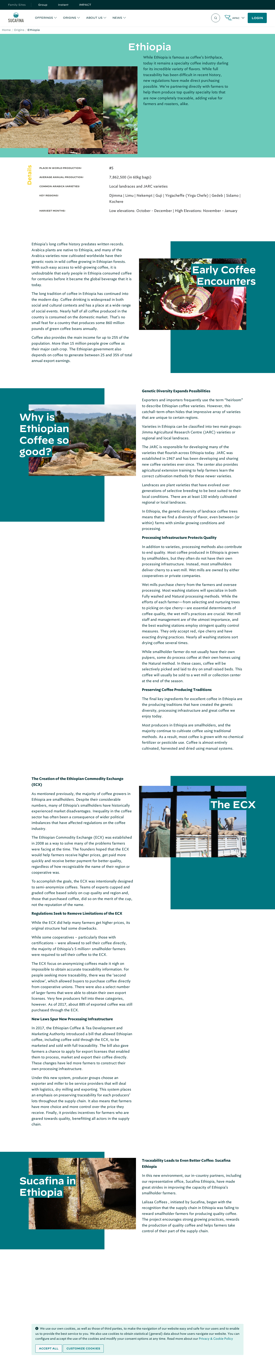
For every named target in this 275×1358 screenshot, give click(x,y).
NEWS (117, 17)
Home (6, 29)
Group (42, 4)
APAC (236, 18)
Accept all (48, 1348)
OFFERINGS (44, 17)
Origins (19, 29)
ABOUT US (94, 17)
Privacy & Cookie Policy (216, 1338)
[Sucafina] (16, 18)
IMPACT (85, 4)
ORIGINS (69, 17)
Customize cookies (83, 1348)
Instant (63, 4)
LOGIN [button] (257, 18)
